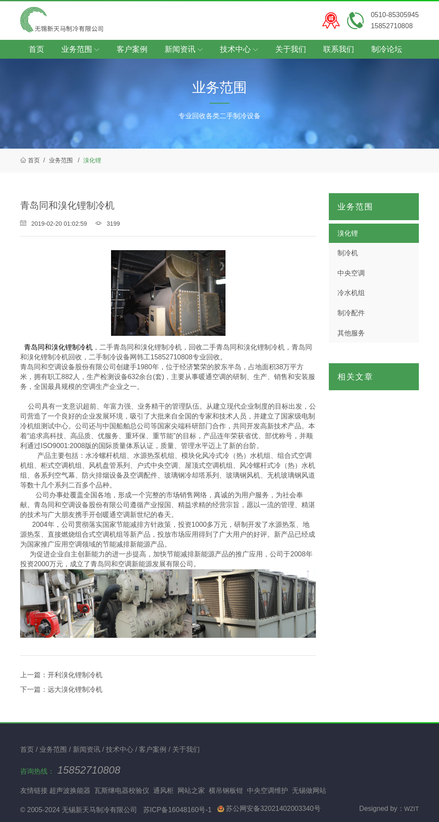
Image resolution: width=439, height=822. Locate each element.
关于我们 (290, 49)
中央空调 (351, 273)
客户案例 (132, 49)
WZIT (411, 808)
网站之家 (191, 790)
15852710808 (88, 770)
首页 (36, 49)
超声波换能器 (69, 790)
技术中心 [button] (239, 49)
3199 (108, 223)
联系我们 (338, 49)
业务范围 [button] (80, 49)
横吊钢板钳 (226, 790)
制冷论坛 (386, 49)
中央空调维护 (267, 790)
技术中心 (120, 749)
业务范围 (61, 160)
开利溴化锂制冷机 (75, 675)
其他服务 (351, 333)
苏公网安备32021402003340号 (269, 808)
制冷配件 (351, 313)
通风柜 (163, 790)
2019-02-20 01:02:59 (54, 223)
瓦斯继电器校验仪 (121, 790)
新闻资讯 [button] (184, 49)
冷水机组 (351, 292)
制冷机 (347, 253)
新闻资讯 (87, 749)
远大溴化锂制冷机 (75, 689)
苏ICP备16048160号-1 (177, 809)
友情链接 (34, 790)
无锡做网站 (309, 790)
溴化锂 (92, 160)
